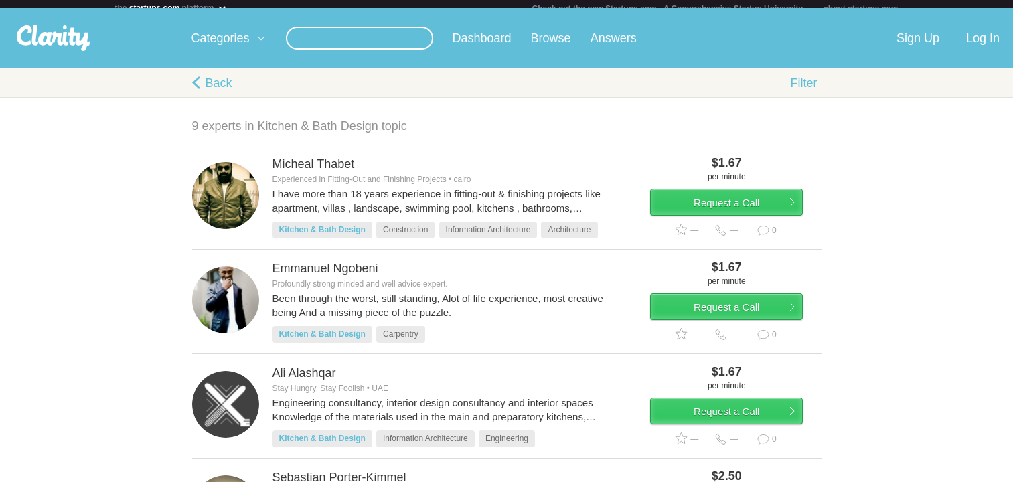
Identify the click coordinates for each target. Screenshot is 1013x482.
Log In (983, 46)
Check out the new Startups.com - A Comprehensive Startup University (667, 8)
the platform (171, 7)
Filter (804, 91)
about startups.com (861, 8)
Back (219, 91)
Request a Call (742, 216)
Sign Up (918, 46)
